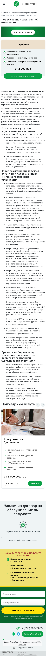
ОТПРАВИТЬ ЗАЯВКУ (23, 610)
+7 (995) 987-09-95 (31, 628)
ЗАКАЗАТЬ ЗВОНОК (32, 634)
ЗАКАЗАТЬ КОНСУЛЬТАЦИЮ (23, 76)
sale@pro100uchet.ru (25, 648)
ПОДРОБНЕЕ (11, 483)
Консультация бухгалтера (13, 441)
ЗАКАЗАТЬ (35, 483)
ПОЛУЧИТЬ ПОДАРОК (23, 32)
